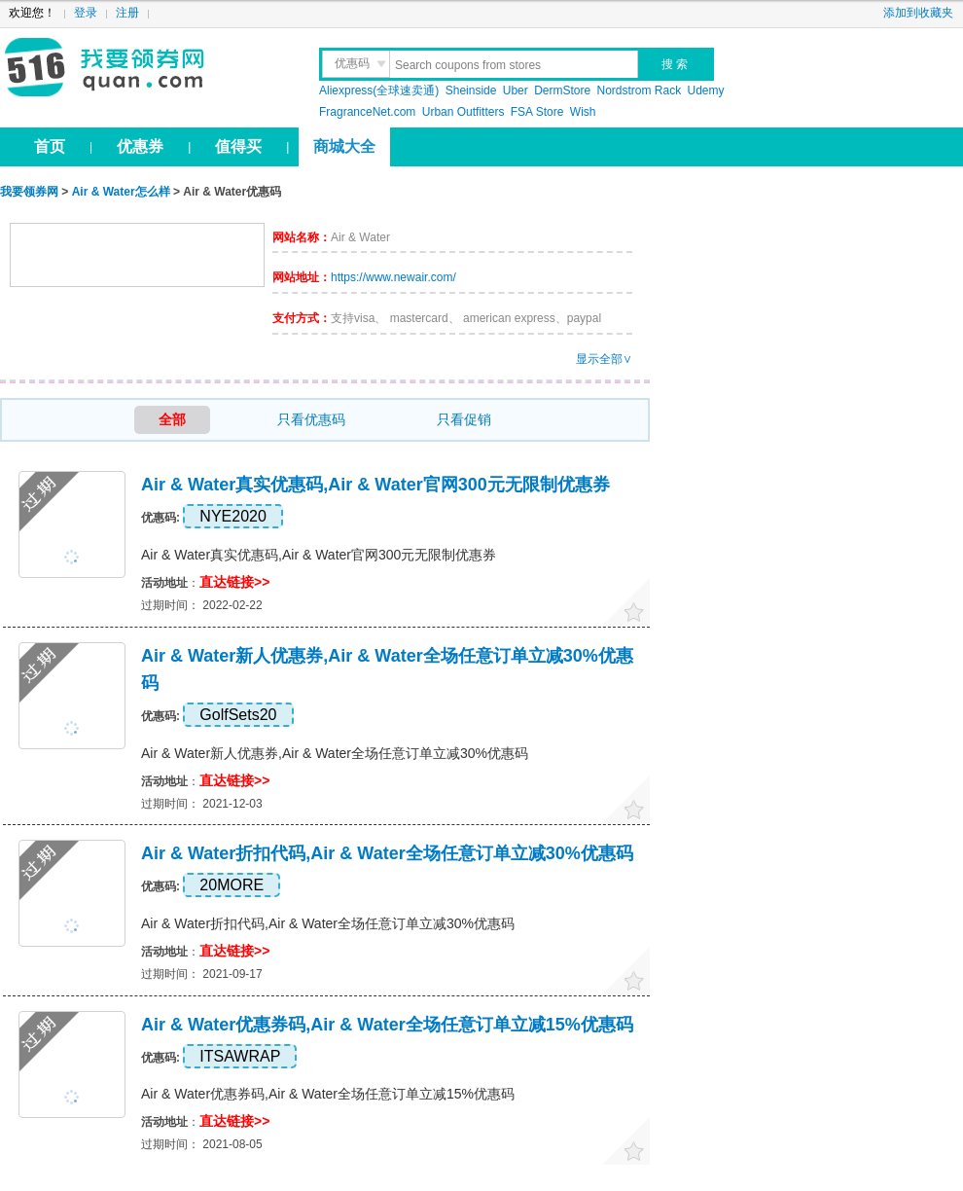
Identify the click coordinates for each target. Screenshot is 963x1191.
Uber (515, 90)
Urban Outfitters (463, 112)
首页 (49, 146)
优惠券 (140, 146)
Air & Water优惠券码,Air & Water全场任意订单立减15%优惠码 (387, 1024)
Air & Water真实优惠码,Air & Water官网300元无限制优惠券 (375, 484)
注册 (127, 12)
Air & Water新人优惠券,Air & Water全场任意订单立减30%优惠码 (334, 753)
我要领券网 (147, 68)
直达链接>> (234, 582)
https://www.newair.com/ (393, 277)
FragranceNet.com (367, 112)
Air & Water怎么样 (121, 191)
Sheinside (471, 90)
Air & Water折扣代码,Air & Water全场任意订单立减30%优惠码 (387, 853)
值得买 (238, 146)
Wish (583, 112)
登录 (85, 12)
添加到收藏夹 (918, 12)
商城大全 (344, 146)
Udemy (706, 90)
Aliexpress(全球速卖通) (379, 90)
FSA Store (537, 112)
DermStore (562, 90)
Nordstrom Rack (638, 90)
